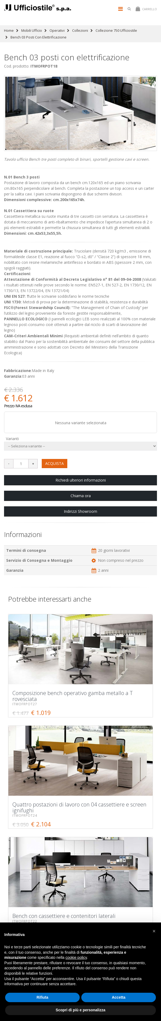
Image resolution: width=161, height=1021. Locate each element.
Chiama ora (81, 495)
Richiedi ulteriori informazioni (80, 480)
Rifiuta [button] (42, 997)
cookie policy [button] (76, 957)
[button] (154, 931)
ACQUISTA (54, 463)
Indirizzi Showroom (80, 511)
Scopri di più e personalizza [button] (80, 1010)
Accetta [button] (118, 997)
